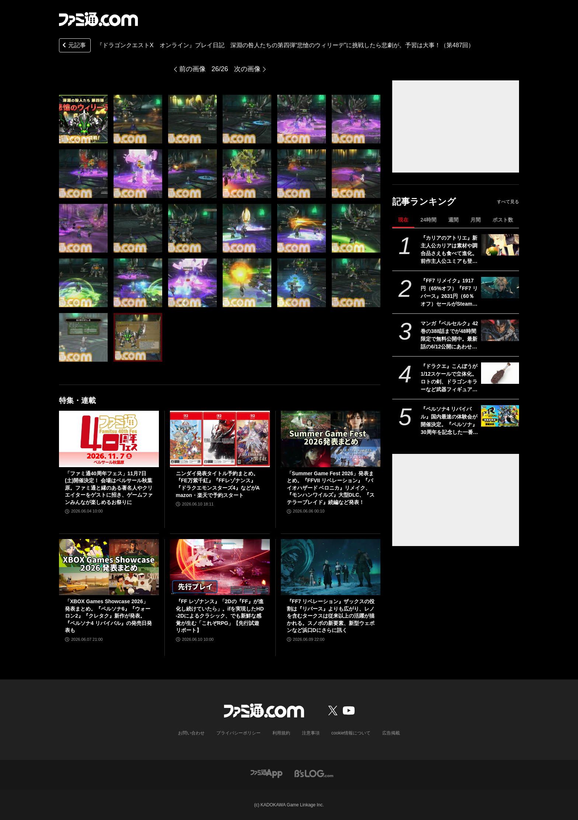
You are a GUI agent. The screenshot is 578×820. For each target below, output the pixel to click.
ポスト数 (502, 220)
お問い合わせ (191, 733)
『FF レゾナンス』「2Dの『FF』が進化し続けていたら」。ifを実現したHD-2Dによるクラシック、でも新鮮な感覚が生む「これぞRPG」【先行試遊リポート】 (220, 615)
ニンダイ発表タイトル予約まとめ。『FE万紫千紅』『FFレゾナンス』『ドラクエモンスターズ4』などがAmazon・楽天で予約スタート (218, 484)
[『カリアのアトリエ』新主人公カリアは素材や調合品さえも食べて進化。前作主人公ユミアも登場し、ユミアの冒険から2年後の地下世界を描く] (500, 245)
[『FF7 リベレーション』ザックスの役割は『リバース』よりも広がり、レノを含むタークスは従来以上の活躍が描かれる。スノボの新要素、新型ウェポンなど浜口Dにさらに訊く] (331, 567)
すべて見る (508, 201)
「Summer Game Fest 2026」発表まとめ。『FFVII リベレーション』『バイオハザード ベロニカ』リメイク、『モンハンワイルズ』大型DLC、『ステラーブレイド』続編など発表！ (331, 487)
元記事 (73, 46)
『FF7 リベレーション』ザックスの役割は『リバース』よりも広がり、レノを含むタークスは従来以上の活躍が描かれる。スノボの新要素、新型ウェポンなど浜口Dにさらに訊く (331, 615)
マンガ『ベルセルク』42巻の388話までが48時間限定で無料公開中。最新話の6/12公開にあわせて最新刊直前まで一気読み (449, 335)
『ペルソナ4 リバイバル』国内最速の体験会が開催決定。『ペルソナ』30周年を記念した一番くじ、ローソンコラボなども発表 (449, 421)
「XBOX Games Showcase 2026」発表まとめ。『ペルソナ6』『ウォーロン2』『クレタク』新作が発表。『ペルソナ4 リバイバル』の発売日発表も (108, 615)
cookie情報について (351, 733)
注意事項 (311, 733)
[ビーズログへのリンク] (314, 773)
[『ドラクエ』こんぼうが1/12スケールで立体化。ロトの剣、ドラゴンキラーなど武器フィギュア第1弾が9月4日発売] (500, 373)
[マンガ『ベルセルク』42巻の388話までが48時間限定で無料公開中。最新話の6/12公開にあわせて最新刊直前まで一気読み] (500, 330)
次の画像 (247, 69)
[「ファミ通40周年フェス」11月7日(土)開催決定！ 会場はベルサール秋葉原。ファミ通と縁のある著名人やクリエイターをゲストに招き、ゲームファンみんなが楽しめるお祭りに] (109, 439)
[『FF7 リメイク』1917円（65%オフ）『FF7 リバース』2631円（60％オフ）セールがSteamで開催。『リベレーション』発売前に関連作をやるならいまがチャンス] (500, 287)
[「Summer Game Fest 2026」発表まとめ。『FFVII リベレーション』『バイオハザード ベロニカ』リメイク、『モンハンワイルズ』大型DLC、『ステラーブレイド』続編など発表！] (331, 439)
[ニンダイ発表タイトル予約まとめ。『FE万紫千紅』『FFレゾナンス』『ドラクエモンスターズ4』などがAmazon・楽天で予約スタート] (220, 439)
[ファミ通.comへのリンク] (98, 19)
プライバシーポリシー (238, 733)
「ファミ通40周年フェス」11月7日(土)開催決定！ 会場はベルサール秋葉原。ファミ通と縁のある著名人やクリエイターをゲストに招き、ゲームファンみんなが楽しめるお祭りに (109, 487)
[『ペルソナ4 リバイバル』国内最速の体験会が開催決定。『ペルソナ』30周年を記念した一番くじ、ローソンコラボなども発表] (500, 416)
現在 (403, 220)
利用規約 (281, 733)
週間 (453, 220)
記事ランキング (424, 201)
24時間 (428, 220)
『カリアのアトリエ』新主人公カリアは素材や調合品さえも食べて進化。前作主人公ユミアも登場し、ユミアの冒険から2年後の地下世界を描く (449, 250)
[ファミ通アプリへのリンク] (266, 773)
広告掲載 (391, 733)
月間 (475, 220)
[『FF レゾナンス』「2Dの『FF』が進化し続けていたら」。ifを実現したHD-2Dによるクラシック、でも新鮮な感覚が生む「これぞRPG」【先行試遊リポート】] (220, 567)
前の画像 (192, 69)
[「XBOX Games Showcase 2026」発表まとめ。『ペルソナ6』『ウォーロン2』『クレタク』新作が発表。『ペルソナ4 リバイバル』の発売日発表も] (109, 567)
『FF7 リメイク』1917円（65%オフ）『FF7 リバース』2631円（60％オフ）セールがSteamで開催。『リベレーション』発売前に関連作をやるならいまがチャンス (449, 293)
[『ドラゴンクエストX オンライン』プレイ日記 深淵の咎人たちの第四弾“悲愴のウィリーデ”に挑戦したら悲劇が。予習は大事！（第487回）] (83, 119)
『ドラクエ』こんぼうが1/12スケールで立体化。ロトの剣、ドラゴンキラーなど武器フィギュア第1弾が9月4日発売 (449, 378)
